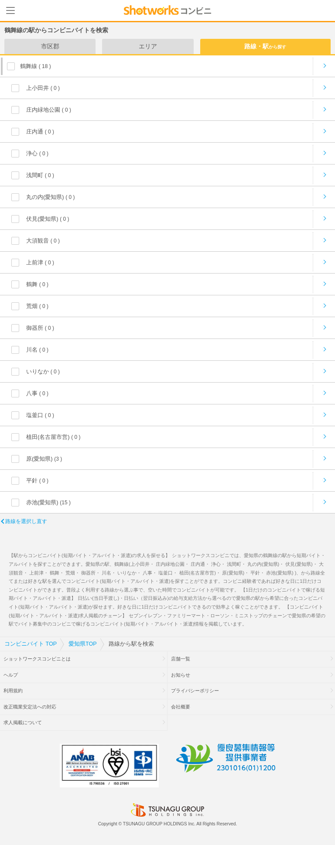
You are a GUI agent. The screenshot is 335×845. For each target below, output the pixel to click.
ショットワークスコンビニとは (37, 658)
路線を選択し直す (26, 521)
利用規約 (13, 690)
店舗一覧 (180, 658)
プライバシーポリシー (195, 690)
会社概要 (180, 706)
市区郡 (50, 46)
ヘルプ (10, 674)
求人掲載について (22, 722)
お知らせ (180, 674)
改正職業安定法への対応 (29, 706)
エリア (148, 46)
